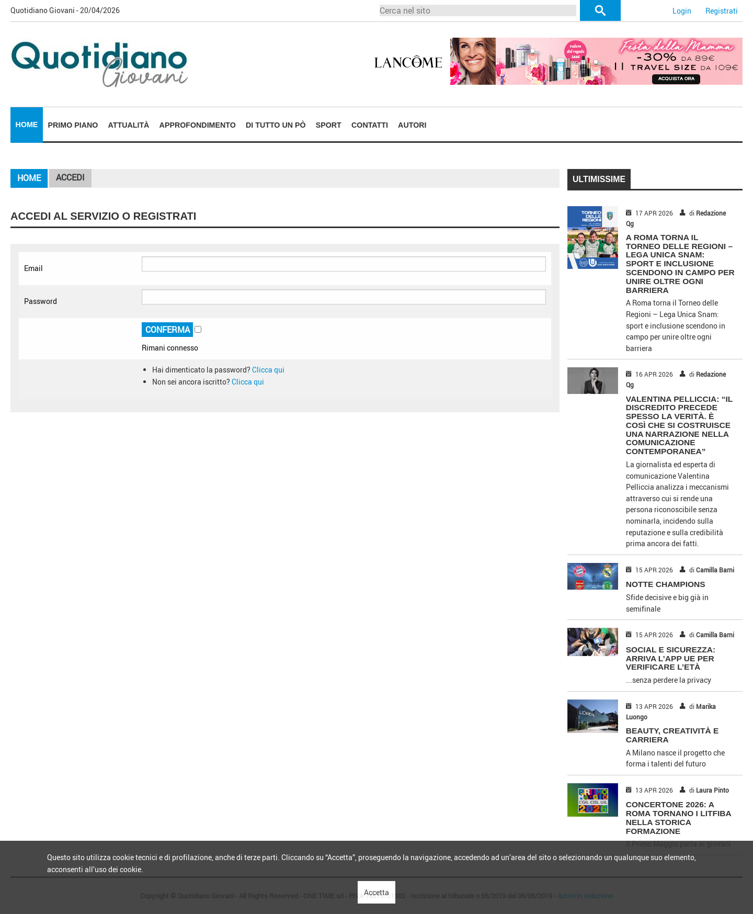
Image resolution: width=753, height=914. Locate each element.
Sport (328, 125)
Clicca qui (268, 370)
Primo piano (73, 125)
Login (681, 11)
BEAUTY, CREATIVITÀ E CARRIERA (672, 735)
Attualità (129, 125)
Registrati (721, 11)
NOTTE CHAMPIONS (665, 584)
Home (27, 124)
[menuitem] (26, 125)
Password (40, 301)
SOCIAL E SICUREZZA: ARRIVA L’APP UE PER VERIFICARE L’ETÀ (671, 658)
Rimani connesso (170, 348)
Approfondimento (197, 125)
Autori (412, 125)
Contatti (369, 125)
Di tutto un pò (276, 125)
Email (33, 268)
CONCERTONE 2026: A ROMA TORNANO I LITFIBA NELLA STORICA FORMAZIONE (679, 817)
